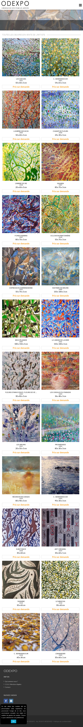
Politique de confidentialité (62, 721)
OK (13, 721)
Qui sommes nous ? (11, 681)
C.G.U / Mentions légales (13, 684)
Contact (7, 687)
